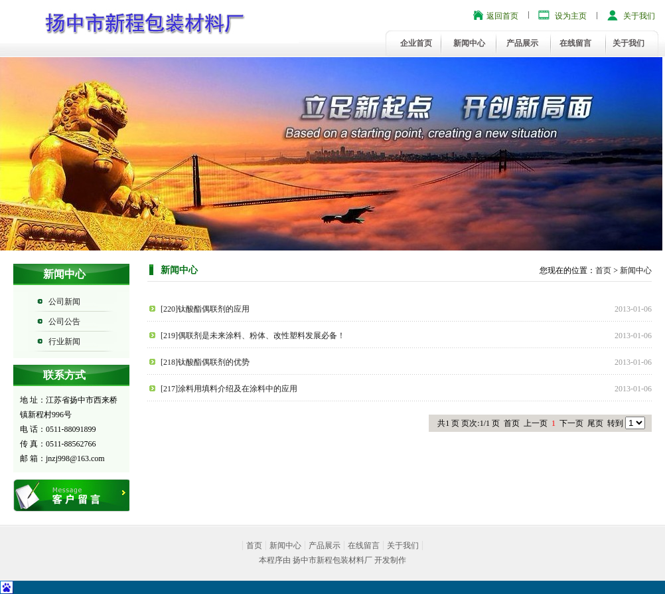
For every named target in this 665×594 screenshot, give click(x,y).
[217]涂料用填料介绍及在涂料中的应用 (229, 388)
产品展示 (522, 43)
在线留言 (575, 43)
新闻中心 (469, 43)
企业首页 (416, 43)
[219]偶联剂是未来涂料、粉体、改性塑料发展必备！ (253, 335)
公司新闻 (64, 301)
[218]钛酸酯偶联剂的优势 (205, 362)
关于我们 (639, 16)
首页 (603, 270)
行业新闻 (64, 341)
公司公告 (64, 321)
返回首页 (502, 16)
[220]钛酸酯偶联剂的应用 (205, 309)
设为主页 (571, 16)
